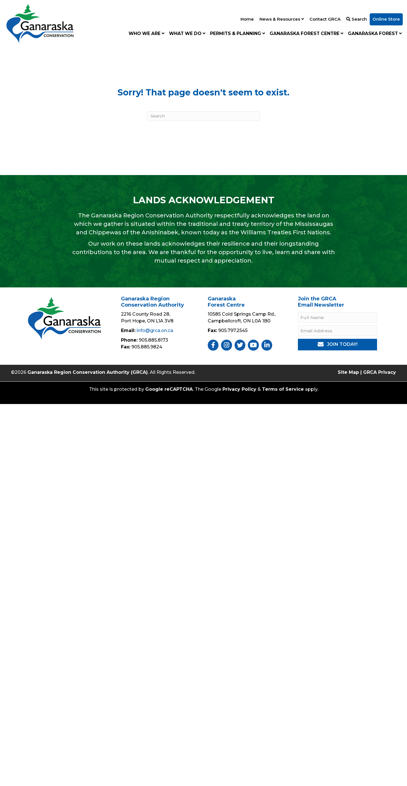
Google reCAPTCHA (169, 389)
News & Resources (281, 19)
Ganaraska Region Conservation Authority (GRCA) (87, 372)
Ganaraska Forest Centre (306, 33)
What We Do (187, 33)
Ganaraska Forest (375, 33)
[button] (337, 344)
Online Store (386, 19)
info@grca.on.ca (155, 330)
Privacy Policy (239, 389)
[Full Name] (337, 317)
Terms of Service (283, 389)
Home (247, 19)
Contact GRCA (325, 19)
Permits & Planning (237, 33)
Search (356, 19)
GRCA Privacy (379, 372)
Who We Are (146, 33)
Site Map (348, 372)
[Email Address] (337, 331)
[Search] (203, 116)
